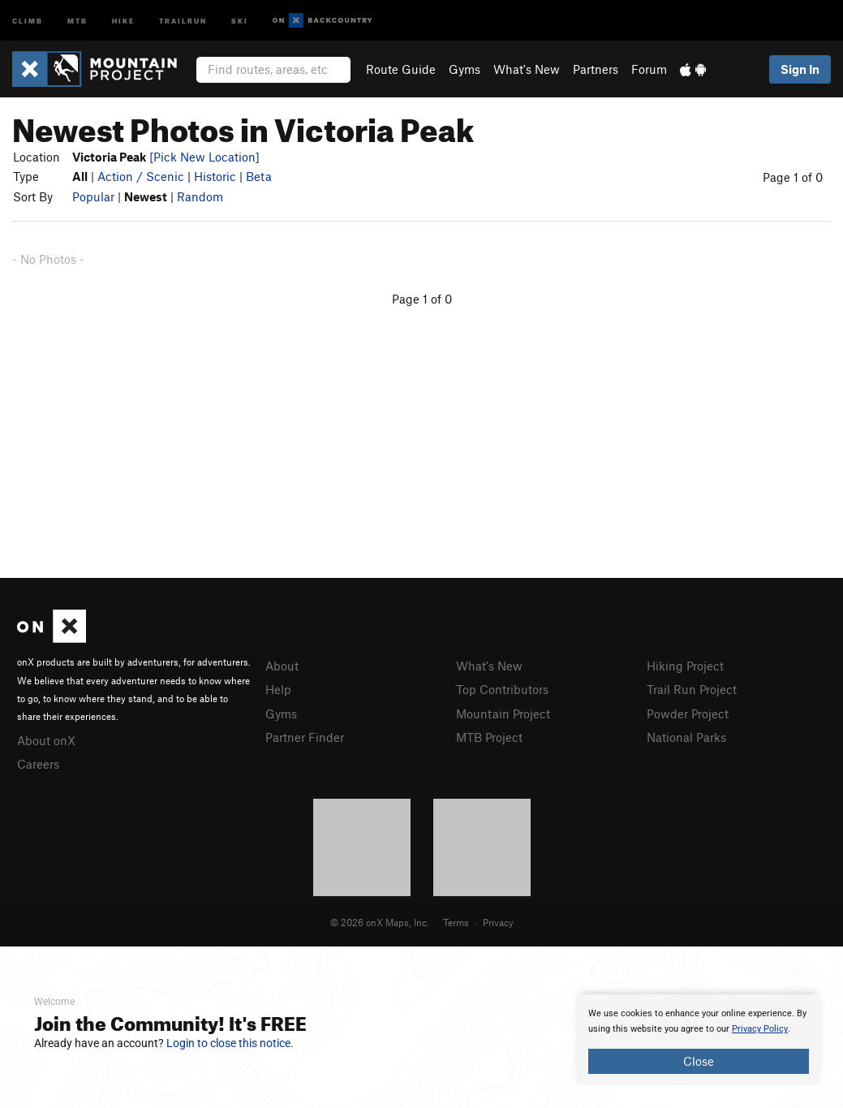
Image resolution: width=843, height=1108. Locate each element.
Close (698, 1061)
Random (200, 196)
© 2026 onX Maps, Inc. (379, 922)
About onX (46, 740)
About (282, 665)
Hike (123, 20)
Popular (93, 196)
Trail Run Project (692, 689)
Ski (239, 20)
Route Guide (401, 69)
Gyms (464, 69)
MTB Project (489, 737)
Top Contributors (502, 689)
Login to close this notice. (230, 1043)
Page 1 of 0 (793, 177)
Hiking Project (685, 665)
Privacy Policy (760, 1029)
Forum (649, 69)
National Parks (686, 737)
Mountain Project (503, 713)
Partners (595, 69)
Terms (456, 922)
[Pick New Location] (204, 156)
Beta (259, 176)
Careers (38, 764)
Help (278, 689)
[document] (698, 1040)
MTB (77, 20)
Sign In (800, 69)
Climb (27, 20)
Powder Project (688, 713)
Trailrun (183, 20)
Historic (215, 176)
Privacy (498, 922)
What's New (526, 69)
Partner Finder (304, 737)
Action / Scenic (140, 176)
